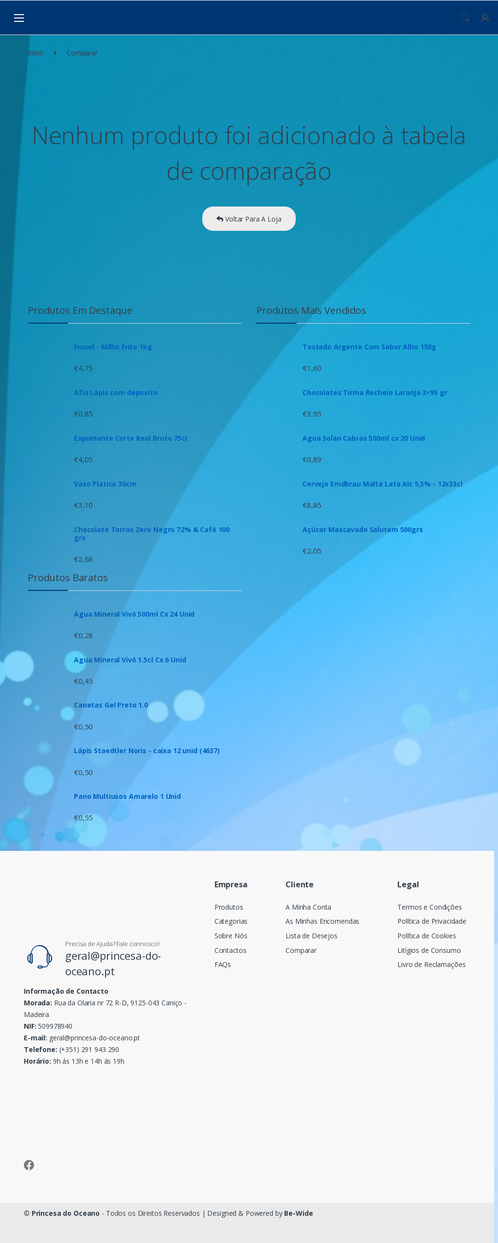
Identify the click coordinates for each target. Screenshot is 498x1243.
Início (36, 52)
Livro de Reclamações (431, 964)
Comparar (301, 950)
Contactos (230, 950)
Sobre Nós (231, 935)
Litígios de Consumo (429, 950)
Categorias (231, 921)
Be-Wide (298, 1213)
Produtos (228, 907)
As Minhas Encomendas (322, 921)
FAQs (222, 964)
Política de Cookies (426, 935)
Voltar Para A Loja (248, 219)
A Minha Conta (308, 907)
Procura (465, 17)
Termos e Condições (429, 907)
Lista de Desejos (311, 935)
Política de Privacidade (431, 921)
